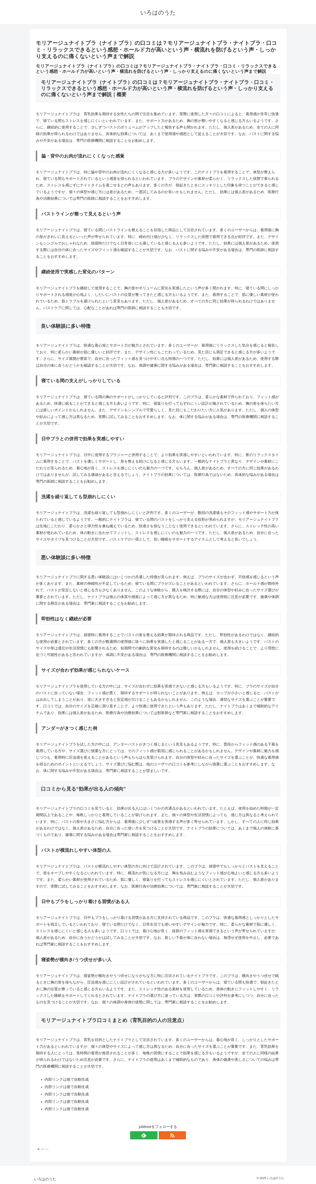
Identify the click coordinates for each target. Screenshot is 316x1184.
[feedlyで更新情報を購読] (153, 1135)
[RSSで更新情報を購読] (163, 1135)
